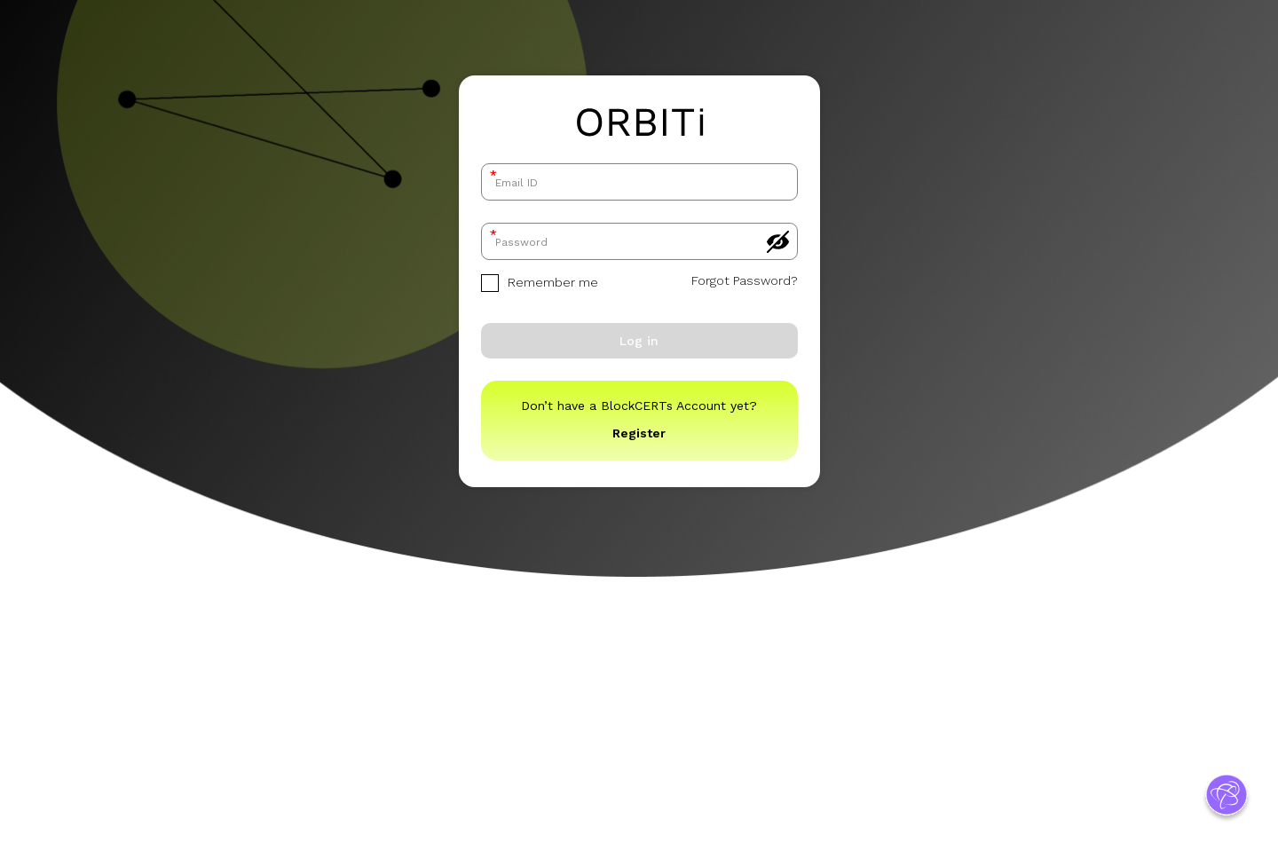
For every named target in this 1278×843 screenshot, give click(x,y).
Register (639, 433)
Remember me (539, 283)
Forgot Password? (744, 280)
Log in (639, 341)
